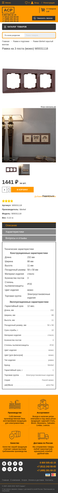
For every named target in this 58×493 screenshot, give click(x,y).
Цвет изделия (10, 350)
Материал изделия (12, 335)
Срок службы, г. (11, 330)
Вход (36, 3)
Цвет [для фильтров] (13, 355)
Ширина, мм (9, 315)
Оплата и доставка (36, 480)
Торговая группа (11, 375)
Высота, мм (9, 320)
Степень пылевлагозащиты (16, 345)
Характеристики (14, 231)
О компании (15, 480)
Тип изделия (9, 360)
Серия (7, 380)
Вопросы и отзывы (16, 238)
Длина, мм (9, 310)
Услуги (24, 480)
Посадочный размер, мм (15, 325)
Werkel (23, 209)
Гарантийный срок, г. (13, 370)
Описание (11, 225)
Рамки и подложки (21, 41)
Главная (5, 41)
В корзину (22, 190)
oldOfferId (8, 385)
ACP (8, 10)
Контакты (49, 480)
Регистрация (49, 3)
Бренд (7, 365)
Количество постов (12, 340)
